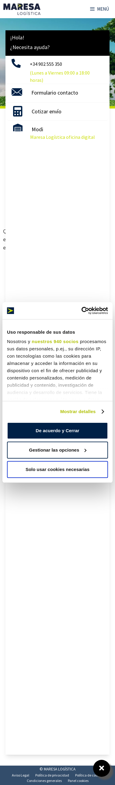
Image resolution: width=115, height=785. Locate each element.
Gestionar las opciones (57, 450)
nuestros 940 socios (55, 341)
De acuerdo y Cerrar (57, 430)
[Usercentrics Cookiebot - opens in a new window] (82, 311)
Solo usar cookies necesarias (57, 469)
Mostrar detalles (78, 411)
